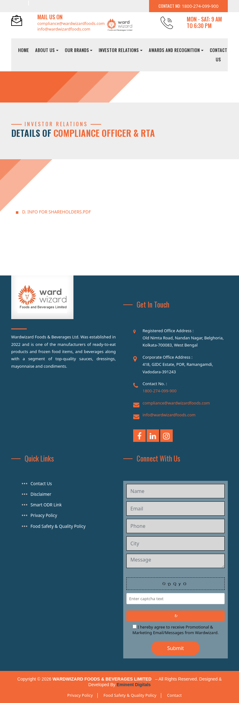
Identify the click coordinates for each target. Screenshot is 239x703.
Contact (174, 695)
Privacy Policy (43, 514)
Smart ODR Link (45, 504)
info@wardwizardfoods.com (63, 29)
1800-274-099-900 (159, 391)
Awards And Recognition (174, 50)
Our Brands (77, 50)
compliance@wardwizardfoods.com (71, 23)
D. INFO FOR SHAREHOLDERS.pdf (56, 212)
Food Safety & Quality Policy (56, 525)
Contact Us (218, 55)
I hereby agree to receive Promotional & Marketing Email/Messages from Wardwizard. (176, 629)
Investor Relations (119, 50)
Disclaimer (40, 494)
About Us (45, 50)
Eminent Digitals (134, 684)
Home (23, 50)
